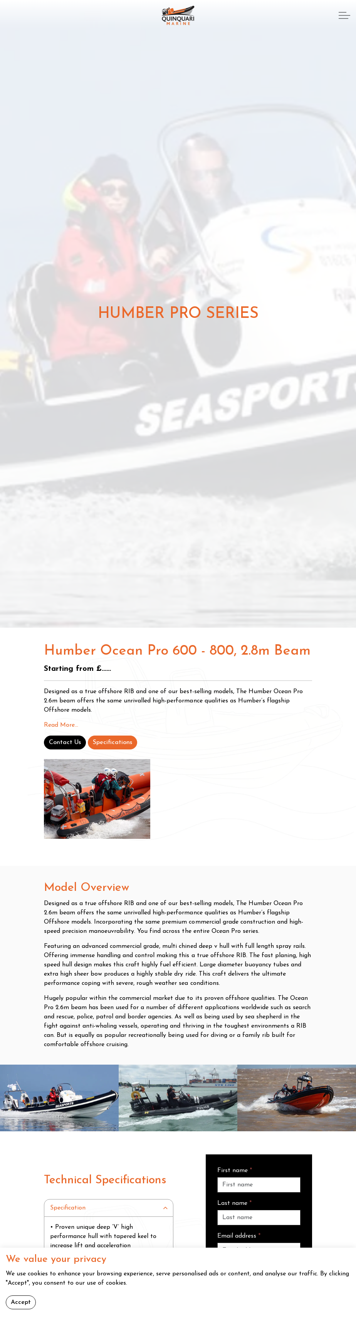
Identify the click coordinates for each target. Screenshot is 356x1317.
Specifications (112, 742)
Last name (234, 1203)
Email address (238, 1236)
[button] (59, 1098)
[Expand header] (344, 15)
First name (234, 1170)
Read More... (61, 725)
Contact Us (65, 742)
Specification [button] (68, 1208)
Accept (20, 1302)
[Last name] (259, 1217)
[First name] (259, 1185)
